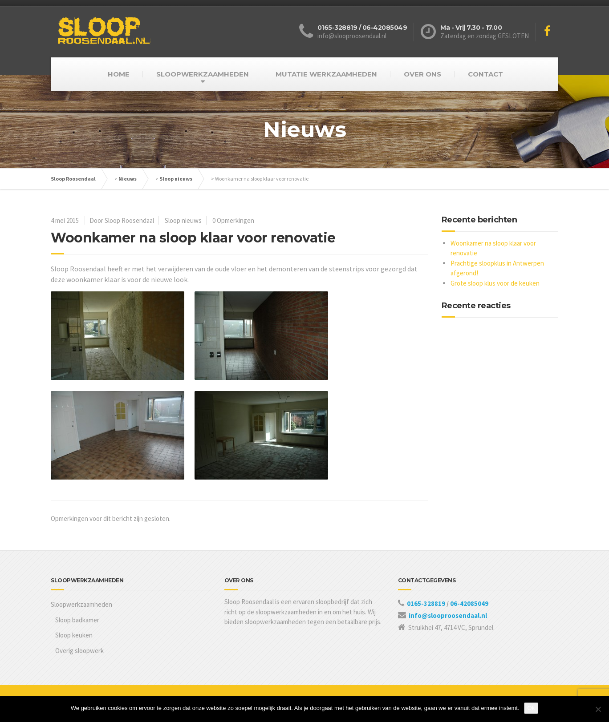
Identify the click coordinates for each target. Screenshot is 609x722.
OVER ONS (422, 74)
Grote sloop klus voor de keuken (495, 283)
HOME (119, 74)
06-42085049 (469, 603)
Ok (531, 708)
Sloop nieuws (175, 178)
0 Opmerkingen (233, 220)
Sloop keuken (74, 635)
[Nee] (597, 709)
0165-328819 (427, 603)
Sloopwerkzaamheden (81, 604)
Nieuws (127, 178)
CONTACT (485, 74)
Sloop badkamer (77, 620)
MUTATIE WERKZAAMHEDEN (326, 74)
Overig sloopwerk (79, 650)
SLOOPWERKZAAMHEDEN (202, 74)
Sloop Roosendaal (73, 178)
